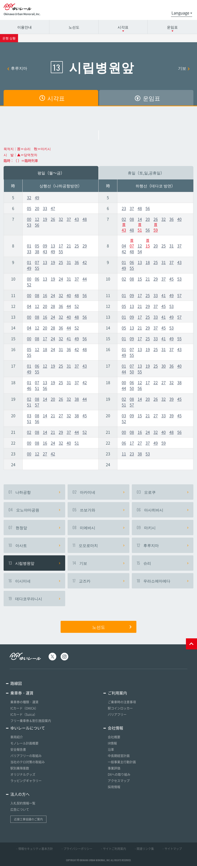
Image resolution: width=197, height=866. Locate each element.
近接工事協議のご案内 (28, 819)
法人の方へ (20, 794)
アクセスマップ (119, 780)
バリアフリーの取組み (26, 755)
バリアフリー (117, 714)
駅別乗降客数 (19, 768)
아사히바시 (163, 510)
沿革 (111, 749)
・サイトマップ (172, 849)
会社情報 (115, 728)
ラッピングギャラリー (26, 780)
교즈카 (98, 581)
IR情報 (112, 743)
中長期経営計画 (119, 755)
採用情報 (114, 786)
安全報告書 (18, 749)
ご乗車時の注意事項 (122, 702)
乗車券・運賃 (21, 693)
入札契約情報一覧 (22, 803)
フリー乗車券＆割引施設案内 (30, 720)
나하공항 (34, 492)
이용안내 (24, 27)
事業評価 (114, 768)
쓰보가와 (98, 510)
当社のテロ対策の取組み (27, 761)
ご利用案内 (117, 693)
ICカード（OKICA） (24, 708)
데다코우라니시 (34, 598)
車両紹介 (16, 737)
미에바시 (98, 527)
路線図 (16, 683)
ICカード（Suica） (23, 714)
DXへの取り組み (119, 774)
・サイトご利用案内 (113, 849)
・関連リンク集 (144, 849)
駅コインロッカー (120, 708)
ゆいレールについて (27, 728)
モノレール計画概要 (24, 743)
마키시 (163, 527)
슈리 (163, 563)
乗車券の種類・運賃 (24, 702)
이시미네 (34, 581)
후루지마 (17, 68)
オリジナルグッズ (22, 774)
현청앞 (34, 527)
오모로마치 (98, 545)
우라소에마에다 (163, 581)
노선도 (74, 27)
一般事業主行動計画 (122, 761)
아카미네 (98, 492)
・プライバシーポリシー (76, 849)
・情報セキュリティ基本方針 (34, 849)
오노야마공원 (34, 510)
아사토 (34, 545)
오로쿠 (163, 492)
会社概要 (114, 737)
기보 (184, 68)
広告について (19, 809)
